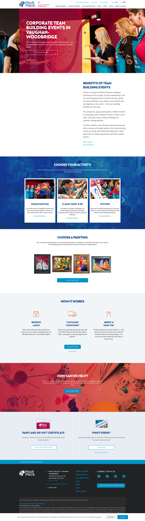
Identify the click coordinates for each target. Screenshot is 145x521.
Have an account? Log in (101, 452)
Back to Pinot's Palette (83, 2)
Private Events (74, 6)
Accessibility (41, 503)
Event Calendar (82, 471)
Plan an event (41, 52)
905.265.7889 (53, 487)
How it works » (31, 60)
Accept (122, 517)
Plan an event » (40, 216)
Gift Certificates (88, 6)
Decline (110, 517)
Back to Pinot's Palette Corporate (31, 462)
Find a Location (104, 2)
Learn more (98, 517)
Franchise (94, 2)
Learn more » (72, 351)
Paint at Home (120, 6)
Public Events (60, 6)
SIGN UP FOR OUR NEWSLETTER (111, 485)
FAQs (99, 6)
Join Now (101, 447)
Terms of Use (23, 503)
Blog (111, 6)
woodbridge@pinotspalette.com (59, 484)
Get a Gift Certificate (43, 447)
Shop (105, 6)
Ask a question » (88, 145)
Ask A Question (72, 280)
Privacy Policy (32, 503)
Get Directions (53, 480)
